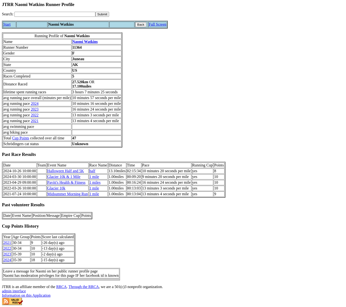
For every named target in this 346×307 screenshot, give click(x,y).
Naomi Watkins (85, 42)
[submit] (102, 14)
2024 (34, 103)
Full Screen (157, 24)
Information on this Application (26, 295)
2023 (34, 109)
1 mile (94, 177)
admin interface (14, 291)
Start (7, 24)
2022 (34, 115)
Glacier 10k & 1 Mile (63, 177)
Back (140, 24)
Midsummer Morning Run (67, 194)
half (92, 171)
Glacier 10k (56, 188)
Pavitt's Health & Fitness (66, 182)
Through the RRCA (83, 287)
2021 (34, 121)
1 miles (95, 182)
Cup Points (20, 138)
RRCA (61, 287)
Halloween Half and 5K (65, 171)
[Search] (54, 14)
